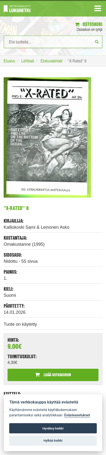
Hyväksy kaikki (53, 428)
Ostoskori (88, 24)
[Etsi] (97, 41)
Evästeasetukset (77, 415)
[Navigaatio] (97, 9)
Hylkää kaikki (52, 440)
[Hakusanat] (53, 41)
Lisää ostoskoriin (53, 374)
